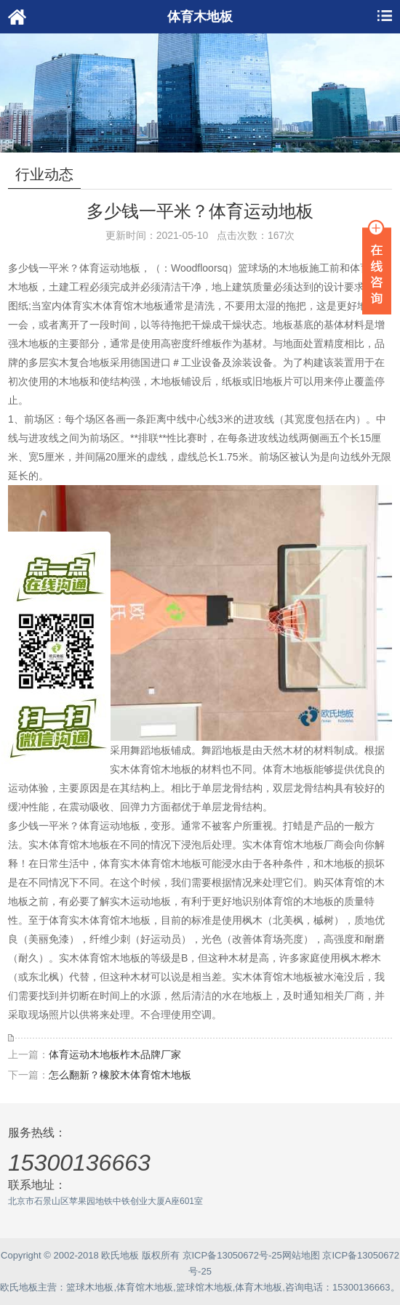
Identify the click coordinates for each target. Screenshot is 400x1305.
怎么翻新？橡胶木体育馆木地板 (120, 1075)
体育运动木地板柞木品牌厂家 (115, 1054)
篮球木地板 (89, 1287)
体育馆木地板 (144, 1287)
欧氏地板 (19, 1287)
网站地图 (301, 1255)
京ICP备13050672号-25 (232, 1255)
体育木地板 (258, 1287)
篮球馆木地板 (204, 1287)
